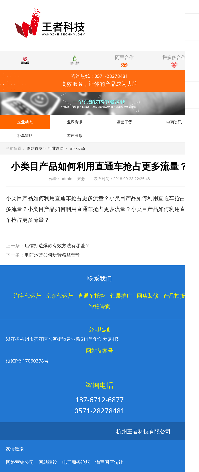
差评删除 (74, 135)
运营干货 (124, 122)
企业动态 (25, 122)
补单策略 (25, 135)
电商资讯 (174, 122)
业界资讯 (74, 122)
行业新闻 (56, 148)
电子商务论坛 (76, 462)
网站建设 (48, 462)
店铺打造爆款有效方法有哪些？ (57, 245)
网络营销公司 (20, 462)
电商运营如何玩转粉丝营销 (52, 255)
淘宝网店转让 (109, 462)
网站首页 (34, 148)
